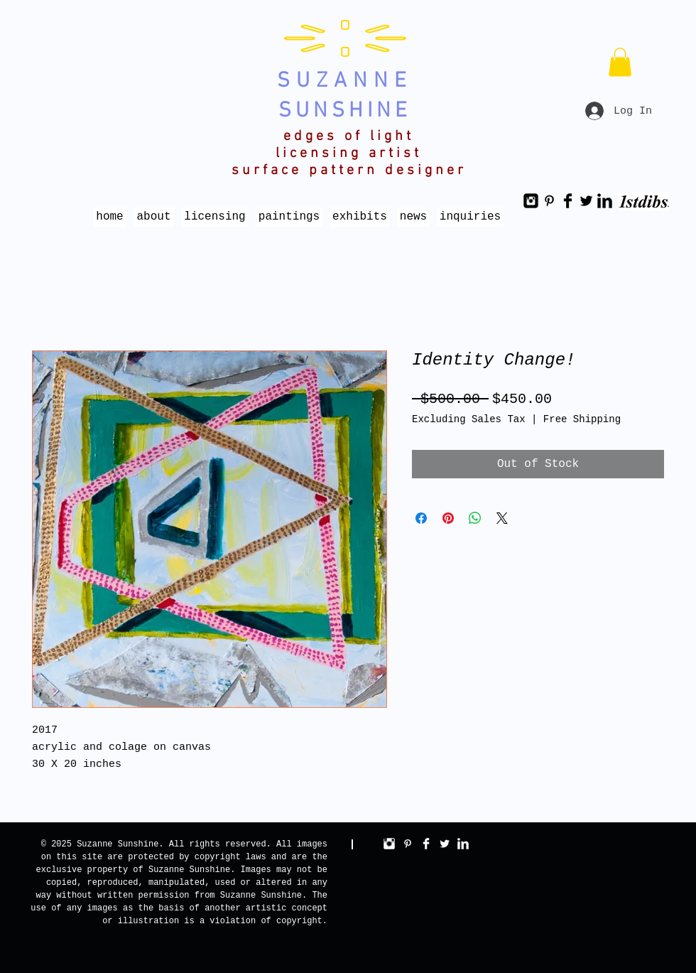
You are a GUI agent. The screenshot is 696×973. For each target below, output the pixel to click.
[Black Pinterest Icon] (549, 200)
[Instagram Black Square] (530, 200)
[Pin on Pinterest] (448, 518)
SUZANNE (345, 81)
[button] (620, 62)
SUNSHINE (344, 111)
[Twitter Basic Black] (586, 200)
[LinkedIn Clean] (463, 843)
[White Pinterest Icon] (407, 843)
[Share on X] (502, 518)
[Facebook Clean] (426, 843)
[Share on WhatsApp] (475, 518)
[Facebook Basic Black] (567, 200)
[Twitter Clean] (444, 843)
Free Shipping (582, 419)
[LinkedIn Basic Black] (604, 200)
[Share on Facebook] (421, 518)
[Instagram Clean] (389, 843)
